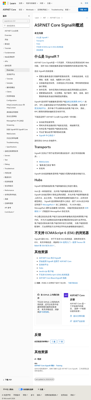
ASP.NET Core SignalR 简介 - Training (48, 366)
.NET (44, 18)
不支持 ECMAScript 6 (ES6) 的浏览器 (49, 47)
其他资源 (39, 50)
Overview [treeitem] (8, 35)
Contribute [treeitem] (9, 212)
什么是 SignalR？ (42, 37)
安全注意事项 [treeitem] (12, 116)
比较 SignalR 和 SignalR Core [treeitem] (17, 129)
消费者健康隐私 (50, 395)
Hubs (38, 44)
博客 (24, 395)
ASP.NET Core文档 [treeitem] (11, 31)
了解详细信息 (73, 283)
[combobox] (16, 21)
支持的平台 (43, 264)
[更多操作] (87, 18)
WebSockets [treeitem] (11, 134)
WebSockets (44, 161)
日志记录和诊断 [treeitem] (12, 138)
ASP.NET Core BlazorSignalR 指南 (52, 278)
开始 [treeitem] (6, 39)
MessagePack (48, 204)
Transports (40, 41)
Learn (37, 18)
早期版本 (16, 395)
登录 (86, 3)
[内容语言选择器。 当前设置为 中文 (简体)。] (8, 389)
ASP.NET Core (55, 18)
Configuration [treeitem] (12, 100)
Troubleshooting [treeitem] (12, 142)
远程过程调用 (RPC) (74, 101)
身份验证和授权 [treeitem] (12, 112)
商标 (72, 395)
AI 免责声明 (6, 395)
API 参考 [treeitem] (8, 207)
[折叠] (29, 16)
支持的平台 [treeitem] (11, 74)
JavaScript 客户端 (46, 271)
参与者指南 (44, 312)
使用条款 (64, 395)
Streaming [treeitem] (10, 125)
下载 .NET (83, 9)
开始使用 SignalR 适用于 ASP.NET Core (55, 261)
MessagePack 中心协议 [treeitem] (15, 121)
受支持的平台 (40, 108)
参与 (32, 395)
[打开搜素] (81, 3)
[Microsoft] (4, 3)
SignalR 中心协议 (46, 135)
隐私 (38, 395)
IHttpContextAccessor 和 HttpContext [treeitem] (16, 106)
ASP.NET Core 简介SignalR (50, 258)
